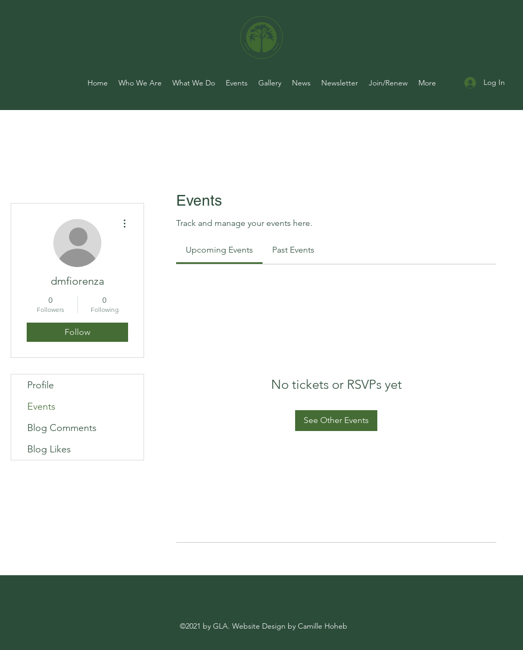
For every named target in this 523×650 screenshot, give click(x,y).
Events (41, 406)
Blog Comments (62, 428)
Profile (40, 385)
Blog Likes (49, 449)
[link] (219, 250)
